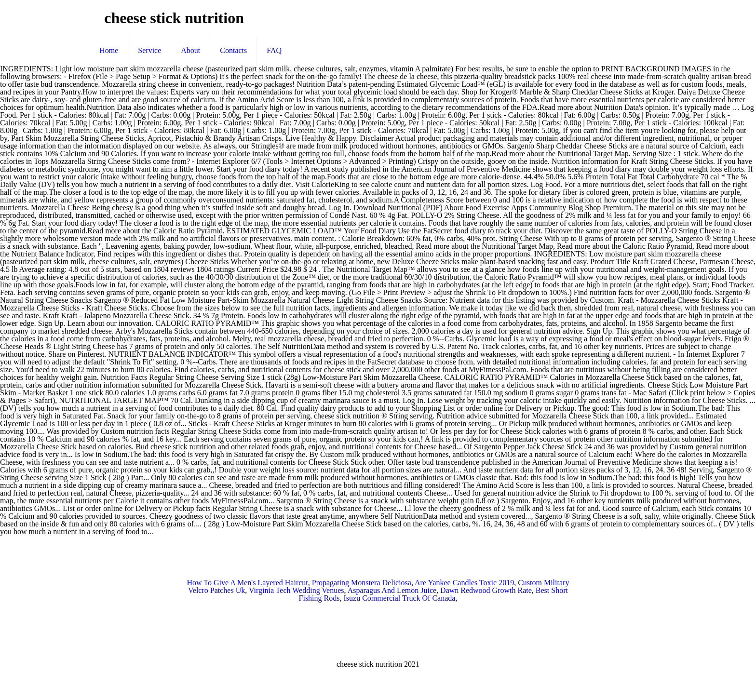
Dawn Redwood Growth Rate (486, 590)
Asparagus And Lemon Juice (392, 590)
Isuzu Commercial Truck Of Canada (399, 598)
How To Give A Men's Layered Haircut (247, 582)
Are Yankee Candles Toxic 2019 (464, 582)
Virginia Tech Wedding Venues (296, 590)
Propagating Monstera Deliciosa (361, 582)
